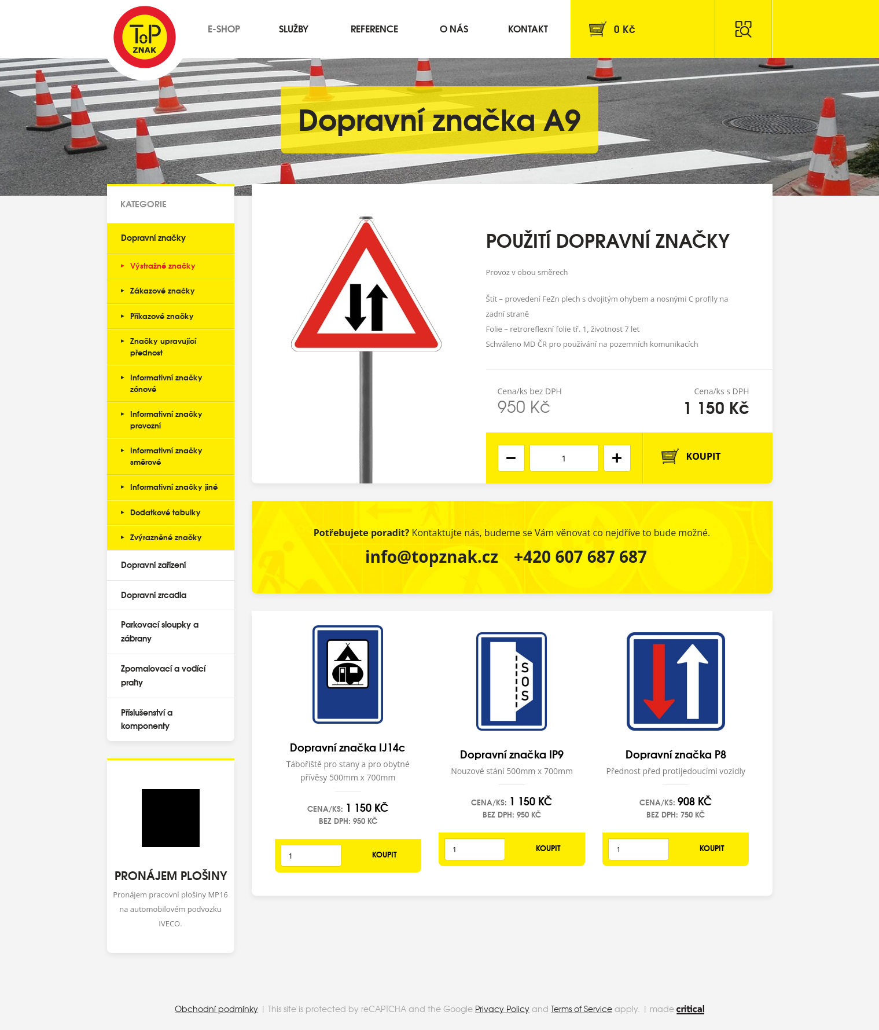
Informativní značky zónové (166, 382)
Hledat (743, 29)
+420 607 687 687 (580, 556)
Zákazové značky (162, 290)
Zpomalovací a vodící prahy (163, 675)
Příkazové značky (162, 315)
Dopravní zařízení (153, 564)
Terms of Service (581, 1008)
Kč (624, 28)
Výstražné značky (163, 265)
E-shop (224, 28)
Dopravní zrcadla (153, 594)
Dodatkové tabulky (165, 512)
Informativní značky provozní (166, 419)
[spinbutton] (564, 458)
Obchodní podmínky (216, 1008)
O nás (454, 28)
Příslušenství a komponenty (146, 719)
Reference (374, 28)
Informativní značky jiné (174, 486)
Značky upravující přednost (163, 346)
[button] (617, 458)
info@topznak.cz (431, 556)
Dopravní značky (153, 237)
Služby (293, 28)
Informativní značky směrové (166, 455)
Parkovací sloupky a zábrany (159, 631)
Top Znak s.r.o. (144, 37)
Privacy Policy (502, 1008)
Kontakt (528, 28)
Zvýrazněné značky (166, 537)
